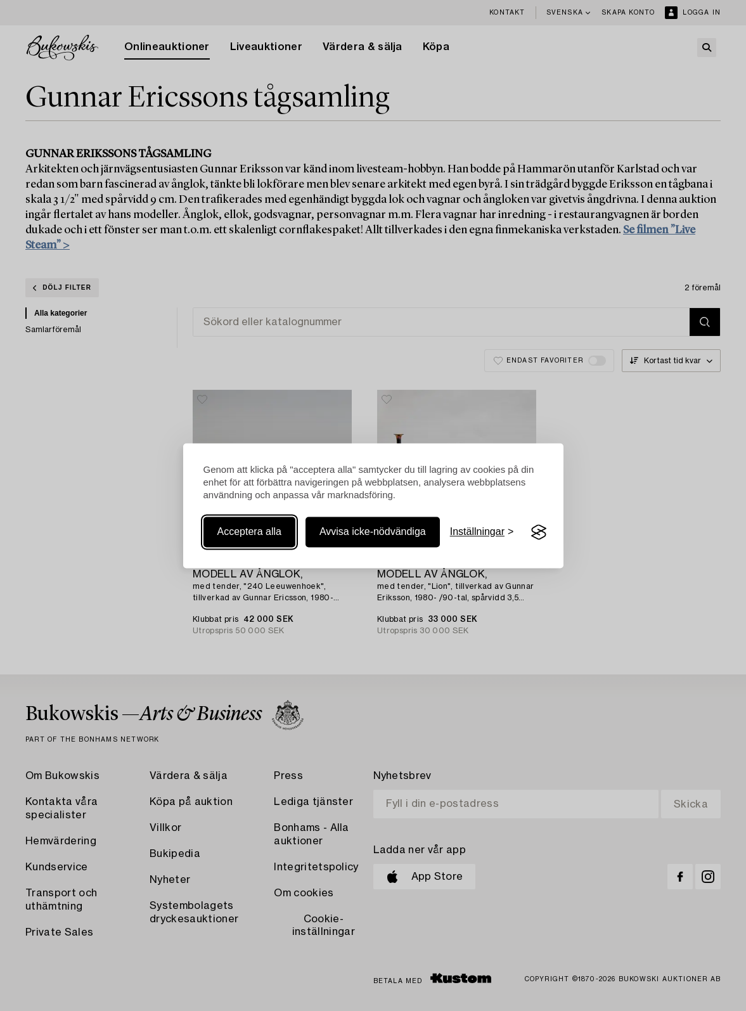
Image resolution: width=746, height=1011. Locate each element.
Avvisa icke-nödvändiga (372, 532)
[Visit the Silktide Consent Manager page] (539, 532)
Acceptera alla (249, 532)
